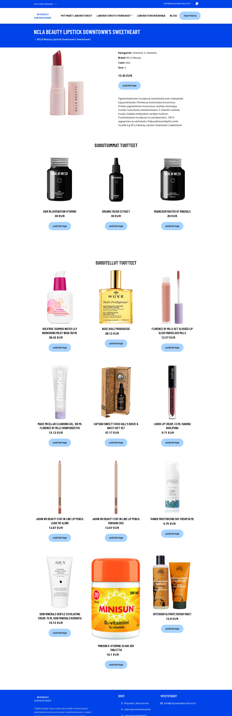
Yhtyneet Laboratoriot (136, 703)
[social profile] (56, 4)
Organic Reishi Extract (116, 211)
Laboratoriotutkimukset (137, 709)
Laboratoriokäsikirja (151, 15)
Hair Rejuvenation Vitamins (59, 211)
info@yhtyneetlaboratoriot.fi (177, 3)
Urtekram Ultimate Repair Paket (172, 614)
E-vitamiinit (150, 52)
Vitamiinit (138, 52)
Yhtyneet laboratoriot (76, 15)
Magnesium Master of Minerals (172, 211)
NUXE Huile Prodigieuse (116, 329)
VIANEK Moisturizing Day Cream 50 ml (172, 519)
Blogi (173, 15)
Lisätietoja (129, 85)
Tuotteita (190, 15)
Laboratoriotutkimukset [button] (114, 15)
